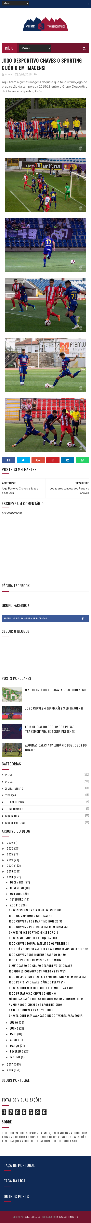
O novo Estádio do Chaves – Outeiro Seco (55, 689)
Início (9, 48)
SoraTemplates (32, 1216)
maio (13, 1034)
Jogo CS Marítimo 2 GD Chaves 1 (30, 916)
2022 (10, 854)
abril (14, 1039)
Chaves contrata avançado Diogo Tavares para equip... (46, 1015)
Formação (10, 795)
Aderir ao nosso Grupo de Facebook (46, 618)
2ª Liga (9, 781)
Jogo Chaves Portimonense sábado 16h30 (37, 954)
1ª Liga (8, 774)
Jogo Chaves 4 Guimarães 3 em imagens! (54, 708)
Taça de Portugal (15, 823)
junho (14, 1028)
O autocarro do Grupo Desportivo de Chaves (40, 965)
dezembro (17, 882)
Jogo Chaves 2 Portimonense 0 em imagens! (38, 927)
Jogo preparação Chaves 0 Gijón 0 (32, 993)
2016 (10, 1070)
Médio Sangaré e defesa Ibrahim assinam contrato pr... (47, 999)
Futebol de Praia (14, 802)
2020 (10, 865)
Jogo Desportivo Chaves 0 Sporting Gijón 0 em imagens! (47, 976)
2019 (10, 871)
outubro (16, 893)
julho (14, 1022)
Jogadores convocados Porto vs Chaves (37, 971)
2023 (10, 848)
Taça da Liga (12, 816)
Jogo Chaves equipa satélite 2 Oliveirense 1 (39, 943)
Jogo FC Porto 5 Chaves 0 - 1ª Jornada (35, 960)
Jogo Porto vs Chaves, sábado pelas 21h (37, 982)
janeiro (15, 1057)
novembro (17, 888)
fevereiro (17, 1051)
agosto (15, 905)
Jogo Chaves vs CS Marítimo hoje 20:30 (36, 921)
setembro (17, 899)
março (15, 1045)
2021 (10, 860)
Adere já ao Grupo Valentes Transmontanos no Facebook (48, 949)
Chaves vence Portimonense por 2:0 (33, 932)
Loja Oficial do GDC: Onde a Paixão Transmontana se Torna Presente (50, 729)
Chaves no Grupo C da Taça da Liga (33, 938)
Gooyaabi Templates (67, 1216)
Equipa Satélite (14, 788)
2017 (10, 1064)
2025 (10, 842)
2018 (10, 877)
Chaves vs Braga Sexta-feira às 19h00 (35, 910)
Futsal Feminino (14, 809)
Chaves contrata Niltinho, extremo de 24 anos (41, 988)
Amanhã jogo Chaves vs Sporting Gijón (36, 1004)
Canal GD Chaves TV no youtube (31, 1010)
